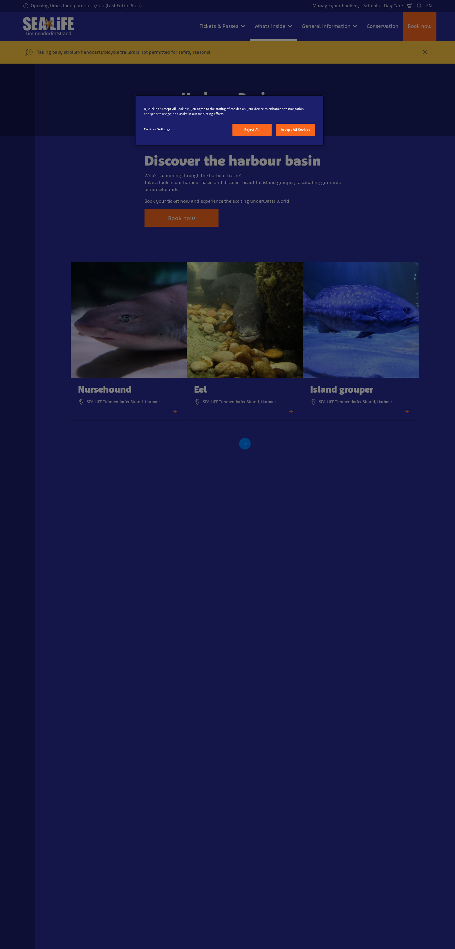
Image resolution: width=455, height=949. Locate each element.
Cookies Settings (157, 129)
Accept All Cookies (295, 129)
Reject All (252, 129)
